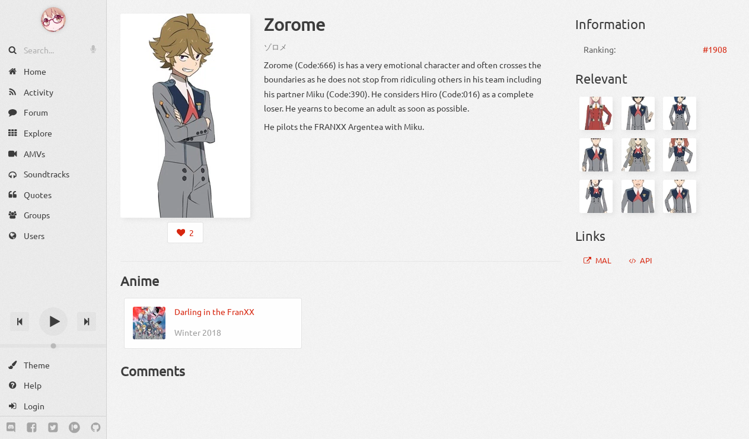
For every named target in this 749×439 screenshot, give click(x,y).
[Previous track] (19, 321)
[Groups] (53, 215)
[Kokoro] (638, 154)
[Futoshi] (638, 196)
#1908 (715, 49)
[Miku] (679, 154)
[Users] (53, 235)
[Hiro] (638, 113)
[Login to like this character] (185, 232)
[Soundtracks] (53, 174)
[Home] (53, 71)
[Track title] (53, 300)
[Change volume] (53, 346)
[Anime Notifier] (53, 19)
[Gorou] (596, 154)
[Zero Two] (596, 113)
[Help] (53, 385)
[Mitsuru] (679, 196)
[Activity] (53, 92)
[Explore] (53, 133)
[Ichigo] (679, 113)
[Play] (53, 321)
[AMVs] (53, 153)
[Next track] (86, 321)
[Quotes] (53, 194)
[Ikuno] (596, 196)
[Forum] (53, 112)
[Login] (53, 406)
